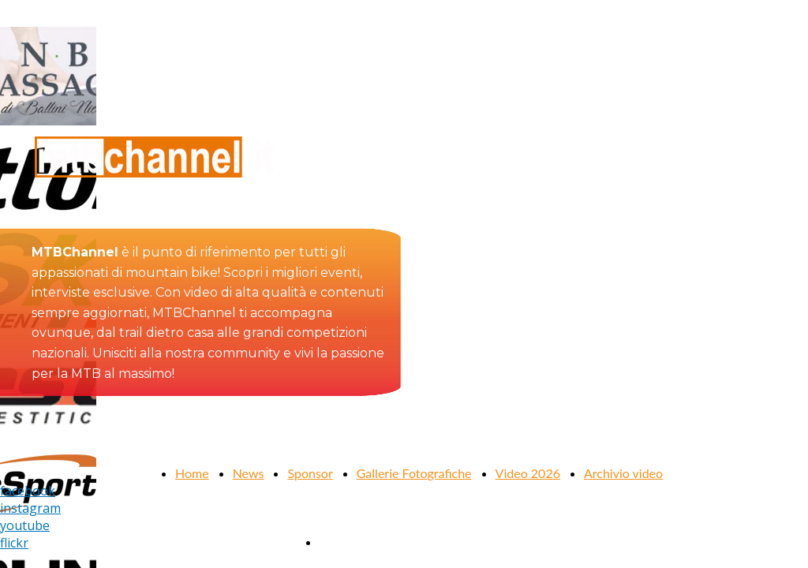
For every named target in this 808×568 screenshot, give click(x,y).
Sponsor (309, 472)
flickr (14, 542)
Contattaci (348, 541)
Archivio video (623, 472)
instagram (30, 508)
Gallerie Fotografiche (414, 472)
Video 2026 (528, 472)
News (248, 472)
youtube (25, 525)
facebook (27, 490)
